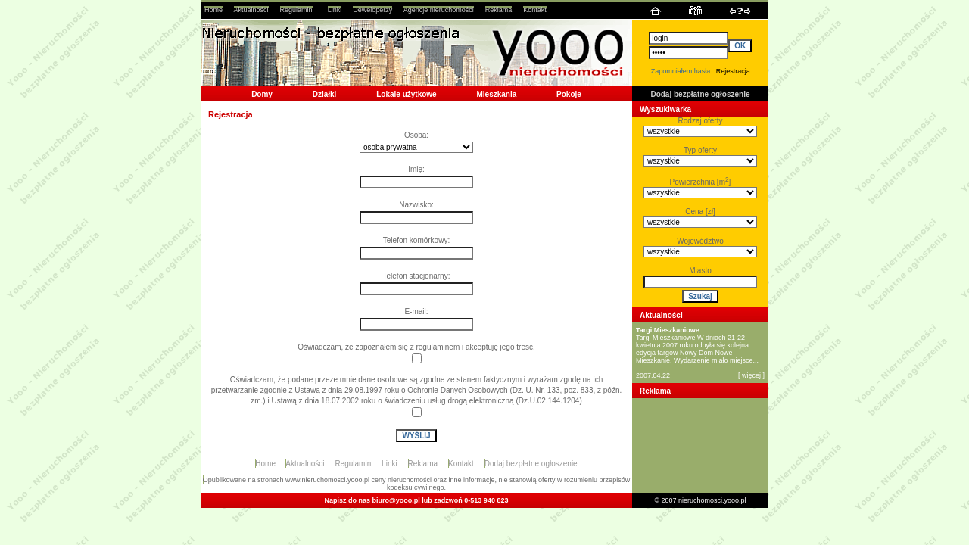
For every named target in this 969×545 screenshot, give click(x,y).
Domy (262, 94)
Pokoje (568, 94)
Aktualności (251, 10)
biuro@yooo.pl (396, 500)
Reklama (499, 10)
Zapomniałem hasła (681, 71)
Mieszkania (496, 94)
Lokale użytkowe (406, 94)
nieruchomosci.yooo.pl (712, 500)
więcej (751, 375)
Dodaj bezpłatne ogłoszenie (699, 94)
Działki (325, 94)
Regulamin (296, 10)
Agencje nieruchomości (438, 10)
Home (213, 10)
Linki (335, 10)
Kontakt (535, 10)
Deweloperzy (372, 10)
